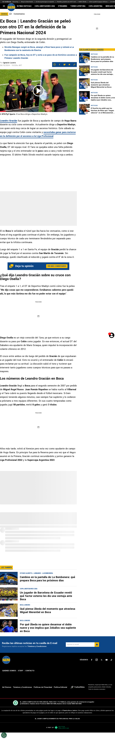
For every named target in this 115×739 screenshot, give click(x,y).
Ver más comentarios (57, 266)
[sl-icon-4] (106, 660)
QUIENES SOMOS (9, 671)
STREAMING (62, 6)
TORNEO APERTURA (77, 6)
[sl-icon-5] (111, 660)
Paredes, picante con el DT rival (66, 2)
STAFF (20, 671)
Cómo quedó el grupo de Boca (98, 2)
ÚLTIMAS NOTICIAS (24, 6)
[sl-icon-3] (101, 660)
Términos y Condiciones (36, 646)
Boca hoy (15, 2)
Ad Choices (6, 687)
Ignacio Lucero (9, 62)
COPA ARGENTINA (95, 6)
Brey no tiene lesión (27, 2)
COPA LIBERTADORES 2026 (45, 6)
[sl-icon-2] (96, 660)
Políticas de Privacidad (43, 687)
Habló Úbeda (82, 2)
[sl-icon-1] (91, 660)
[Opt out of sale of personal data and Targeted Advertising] (4, 735)
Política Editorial (60, 687)
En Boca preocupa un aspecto (45, 2)
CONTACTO (29, 671)
